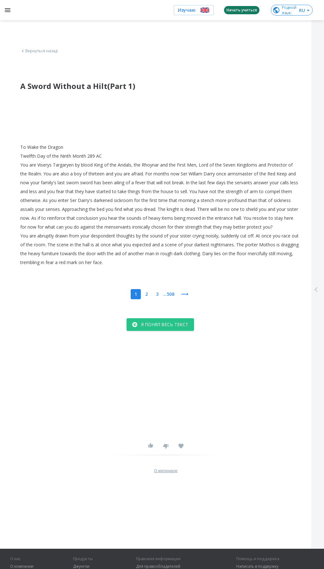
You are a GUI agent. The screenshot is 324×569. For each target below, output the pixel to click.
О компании (22, 566)
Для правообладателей (158, 566)
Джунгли (81, 566)
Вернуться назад (39, 51)
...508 (168, 294)
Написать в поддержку (257, 566)
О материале (166, 471)
